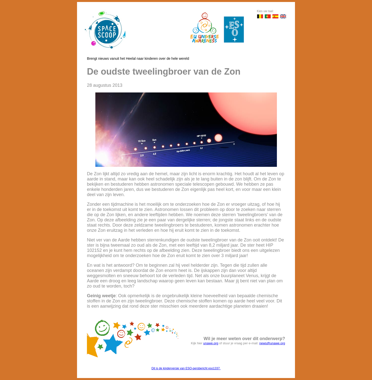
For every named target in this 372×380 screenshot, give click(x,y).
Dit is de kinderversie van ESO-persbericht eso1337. (186, 368)
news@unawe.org (272, 343)
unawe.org (210, 343)
